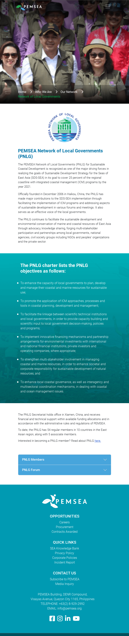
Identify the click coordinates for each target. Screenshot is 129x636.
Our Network (69, 92)
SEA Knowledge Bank (64, 548)
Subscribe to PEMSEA (64, 579)
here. (98, 441)
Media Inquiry (64, 584)
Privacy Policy (64, 553)
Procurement (64, 527)
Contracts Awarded (65, 532)
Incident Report (64, 562)
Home (22, 92)
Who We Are (43, 92)
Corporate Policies (64, 558)
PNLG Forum (31, 470)
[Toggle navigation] (107, 6)
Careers (64, 522)
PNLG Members (33, 459)
